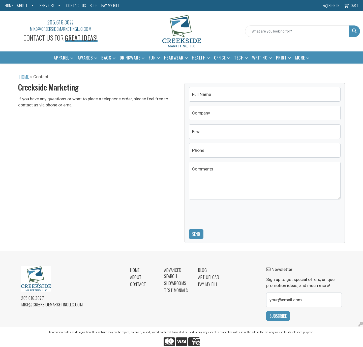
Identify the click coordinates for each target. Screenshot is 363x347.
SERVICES (47, 6)
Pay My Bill (208, 284)
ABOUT (22, 6)
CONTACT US (76, 6)
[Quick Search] (297, 31)
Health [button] (198, 57)
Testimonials (176, 290)
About (136, 277)
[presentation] (227, 213)
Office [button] (220, 57)
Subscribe (278, 316)
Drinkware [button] (130, 57)
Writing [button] (260, 57)
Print (281, 57)
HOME (9, 6)
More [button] (300, 57)
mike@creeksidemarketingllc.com (60, 28)
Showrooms (175, 283)
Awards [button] (85, 57)
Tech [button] (239, 57)
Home (24, 76)
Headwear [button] (174, 57)
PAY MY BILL (110, 6)
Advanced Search (172, 273)
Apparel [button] (61, 57)
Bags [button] (106, 57)
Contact (138, 284)
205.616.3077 (60, 22)
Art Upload (208, 277)
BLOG (94, 6)
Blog (202, 270)
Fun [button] (152, 57)
